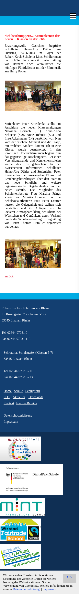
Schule (18, 391)
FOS (7, 397)
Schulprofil (32, 391)
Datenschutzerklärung (18, 415)
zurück (9, 276)
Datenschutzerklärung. (26, 589)
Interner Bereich (26, 403)
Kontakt (9, 403)
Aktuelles (19, 397)
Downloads (36, 397)
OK (69, 576)
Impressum (49, 589)
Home (8, 391)
